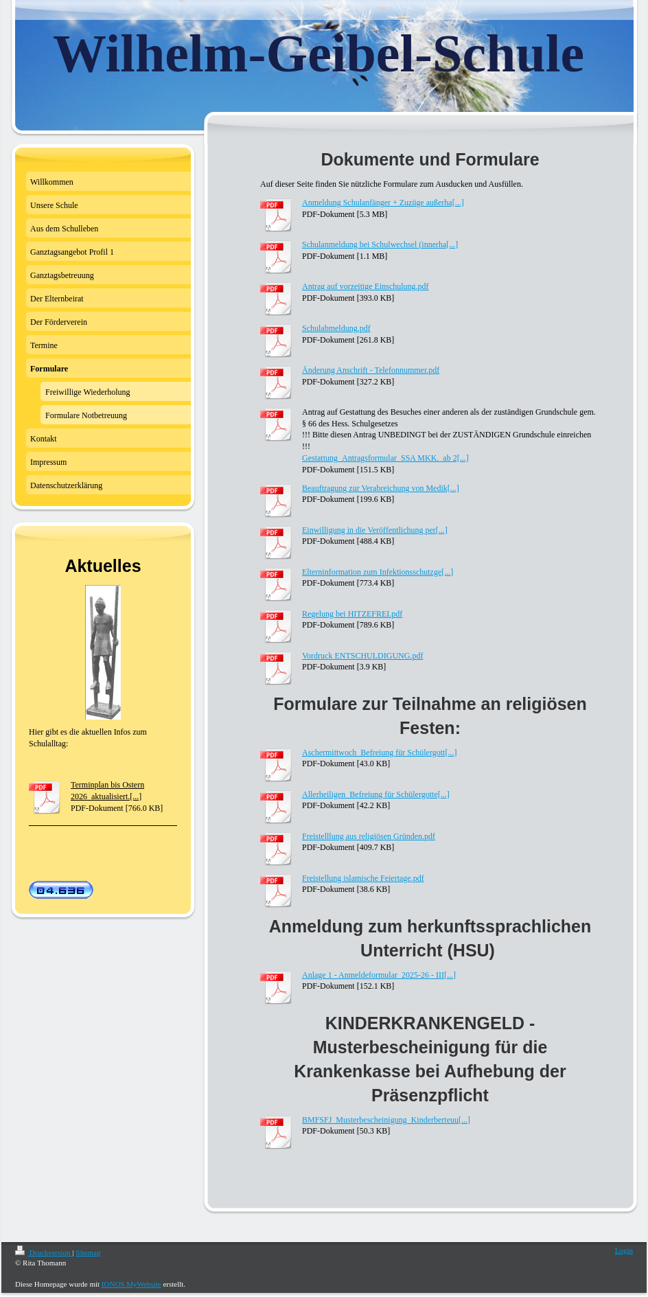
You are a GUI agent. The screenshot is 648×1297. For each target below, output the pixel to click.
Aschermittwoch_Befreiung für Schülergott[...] (379, 752)
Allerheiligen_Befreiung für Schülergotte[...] (376, 794)
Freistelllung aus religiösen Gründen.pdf (368, 836)
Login (624, 1250)
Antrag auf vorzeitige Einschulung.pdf (365, 286)
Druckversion (43, 1252)
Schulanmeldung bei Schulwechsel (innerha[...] (380, 244)
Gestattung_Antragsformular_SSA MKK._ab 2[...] (385, 458)
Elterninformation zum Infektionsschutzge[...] (377, 572)
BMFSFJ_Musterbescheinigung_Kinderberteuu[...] (386, 1120)
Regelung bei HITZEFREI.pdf (352, 614)
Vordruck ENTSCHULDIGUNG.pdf (362, 656)
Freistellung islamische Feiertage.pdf (363, 878)
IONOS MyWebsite (131, 1284)
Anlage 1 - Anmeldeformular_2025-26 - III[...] (379, 975)
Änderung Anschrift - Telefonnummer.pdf (370, 370)
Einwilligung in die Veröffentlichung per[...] (375, 530)
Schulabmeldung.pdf (336, 328)
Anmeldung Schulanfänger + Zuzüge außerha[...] (383, 202)
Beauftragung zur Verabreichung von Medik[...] (380, 488)
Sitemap (88, 1252)
